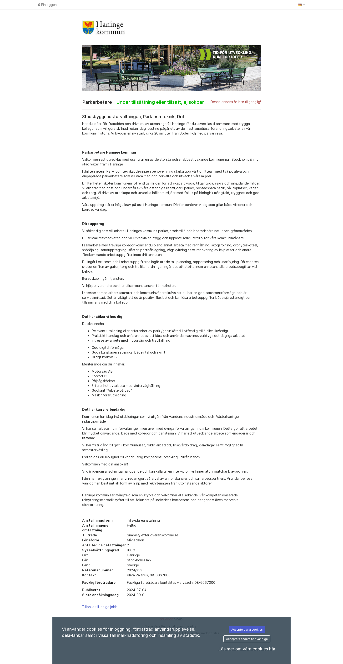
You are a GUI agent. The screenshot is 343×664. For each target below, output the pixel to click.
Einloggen (47, 5)
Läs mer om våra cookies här (246, 648)
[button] (301, 5)
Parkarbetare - (143, 102)
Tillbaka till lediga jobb (99, 607)
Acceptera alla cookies (247, 629)
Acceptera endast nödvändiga (247, 639)
